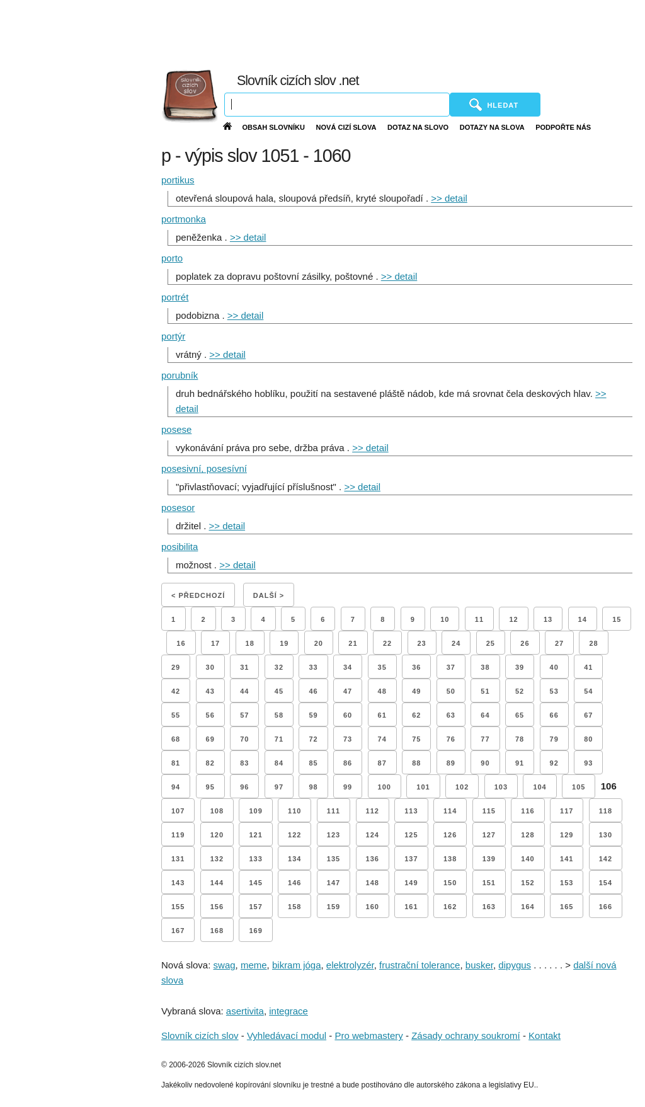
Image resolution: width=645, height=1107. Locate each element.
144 (217, 882)
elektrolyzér (350, 965)
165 (566, 906)
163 (489, 906)
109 (255, 811)
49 (416, 691)
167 (178, 930)
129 (566, 835)
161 (411, 906)
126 (450, 835)
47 (347, 691)
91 (519, 763)
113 (411, 811)
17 (215, 643)
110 (294, 811)
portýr (173, 336)
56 (210, 715)
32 (279, 667)
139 (489, 859)
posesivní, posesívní (204, 468)
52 (519, 691)
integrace (288, 1011)
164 (527, 906)
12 (513, 619)
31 (244, 667)
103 (501, 787)
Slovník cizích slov (200, 1035)
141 (566, 859)
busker (479, 965)
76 (451, 739)
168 (217, 930)
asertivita (245, 1011)
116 (527, 811)
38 (485, 667)
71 (279, 739)
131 (178, 859)
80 (588, 739)
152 (527, 882)
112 (372, 811)
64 (485, 715)
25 (490, 643)
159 (333, 906)
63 (451, 715)
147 (333, 882)
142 (605, 859)
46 (313, 691)
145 (255, 882)
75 (416, 739)
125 (411, 835)
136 (372, 859)
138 (450, 859)
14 (582, 619)
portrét (174, 297)
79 (554, 739)
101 (423, 787)
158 (294, 906)
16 (180, 643)
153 (566, 882)
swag (225, 965)
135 (333, 859)
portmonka (183, 219)
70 (244, 739)
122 (294, 835)
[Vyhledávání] (337, 105)
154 (605, 882)
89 (451, 763)
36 (416, 667)
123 (333, 835)
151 (489, 882)
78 (519, 739)
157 (255, 906)
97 (279, 787)
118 (605, 811)
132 (217, 859)
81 (175, 763)
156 (217, 906)
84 (279, 763)
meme (254, 965)
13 (548, 619)
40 (554, 667)
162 (450, 906)
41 (588, 667)
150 (450, 882)
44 (244, 691)
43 (210, 691)
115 (489, 811)
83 (244, 763)
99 (347, 787)
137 (411, 859)
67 (588, 715)
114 (450, 811)
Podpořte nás (563, 127)
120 (217, 835)
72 (313, 739)
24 (456, 643)
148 (372, 882)
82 (210, 763)
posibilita (179, 546)
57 (244, 715)
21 (352, 643)
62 (416, 715)
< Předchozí (198, 595)
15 (616, 619)
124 (372, 835)
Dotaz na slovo (417, 127)
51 (485, 691)
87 (382, 763)
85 (313, 763)
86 (347, 763)
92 (554, 763)
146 (294, 882)
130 (605, 835)
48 (382, 691)
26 (524, 643)
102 (462, 787)
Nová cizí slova (346, 127)
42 (175, 691)
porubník (179, 375)
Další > (268, 595)
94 (175, 787)
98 (313, 787)
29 (175, 667)
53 (554, 691)
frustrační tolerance (419, 965)
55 (175, 715)
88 (416, 763)
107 (178, 811)
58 (279, 715)
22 (387, 643)
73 (347, 739)
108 (217, 811)
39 (519, 667)
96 (244, 787)
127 (489, 835)
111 (333, 811)
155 (178, 906)
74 (382, 739)
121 (255, 835)
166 (605, 906)
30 (210, 667)
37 (451, 667)
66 (554, 715)
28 (593, 643)
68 (175, 739)
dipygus (514, 965)
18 (250, 643)
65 (519, 715)
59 (313, 715)
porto (172, 258)
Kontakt (544, 1035)
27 (559, 643)
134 (294, 859)
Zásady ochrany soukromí (465, 1035)
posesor (178, 507)
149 (411, 882)
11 (479, 619)
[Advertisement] (363, 31)
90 (485, 763)
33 (313, 667)
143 (178, 882)
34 (347, 667)
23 (422, 643)
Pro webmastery (368, 1035)
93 (588, 763)
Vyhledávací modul (286, 1035)
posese (176, 429)
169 (255, 930)
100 (384, 787)
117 (566, 811)
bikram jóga (296, 965)
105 (578, 787)
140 (527, 859)
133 (255, 859)
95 (210, 787)
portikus (178, 180)
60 (347, 715)
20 (318, 643)
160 (372, 906)
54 (588, 691)
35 (382, 667)
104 (539, 787)
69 (210, 739)
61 (382, 715)
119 (178, 835)
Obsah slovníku (273, 127)
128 (527, 835)
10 (444, 619)
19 (284, 643)
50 (451, 691)
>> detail (449, 198)
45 (279, 691)
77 (485, 739)
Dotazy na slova (492, 127)
